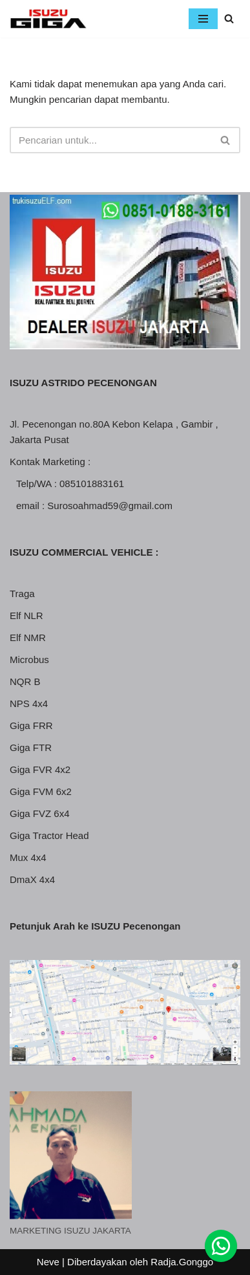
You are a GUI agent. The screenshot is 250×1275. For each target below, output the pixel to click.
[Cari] (229, 18)
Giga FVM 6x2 (41, 791)
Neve (48, 1261)
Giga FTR (31, 747)
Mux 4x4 (28, 857)
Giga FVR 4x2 (40, 769)
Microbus (29, 659)
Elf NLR (26, 615)
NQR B (25, 681)
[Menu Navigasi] (203, 18)
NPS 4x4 (29, 703)
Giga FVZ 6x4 (40, 813)
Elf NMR (28, 637)
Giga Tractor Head (49, 835)
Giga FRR (31, 725)
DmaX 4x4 (32, 879)
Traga (22, 593)
